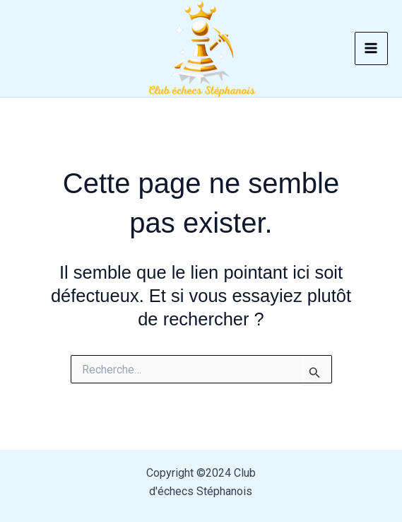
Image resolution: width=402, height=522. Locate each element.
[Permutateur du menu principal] (372, 49)
